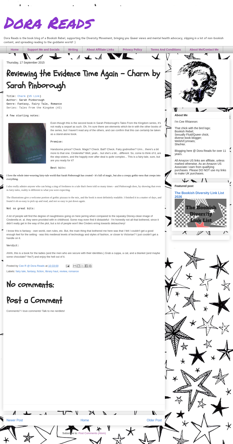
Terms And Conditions (166, 49)
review (63, 271)
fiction (40, 271)
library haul (51, 271)
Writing (73, 49)
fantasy (31, 271)
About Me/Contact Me (204, 49)
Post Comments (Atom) (92, 433)
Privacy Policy (132, 49)
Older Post (154, 420)
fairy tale (21, 271)
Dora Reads (47, 22)
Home (15, 49)
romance (73, 271)
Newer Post (14, 420)
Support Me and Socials (43, 49)
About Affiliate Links (100, 49)
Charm (22, 96)
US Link (34, 96)
